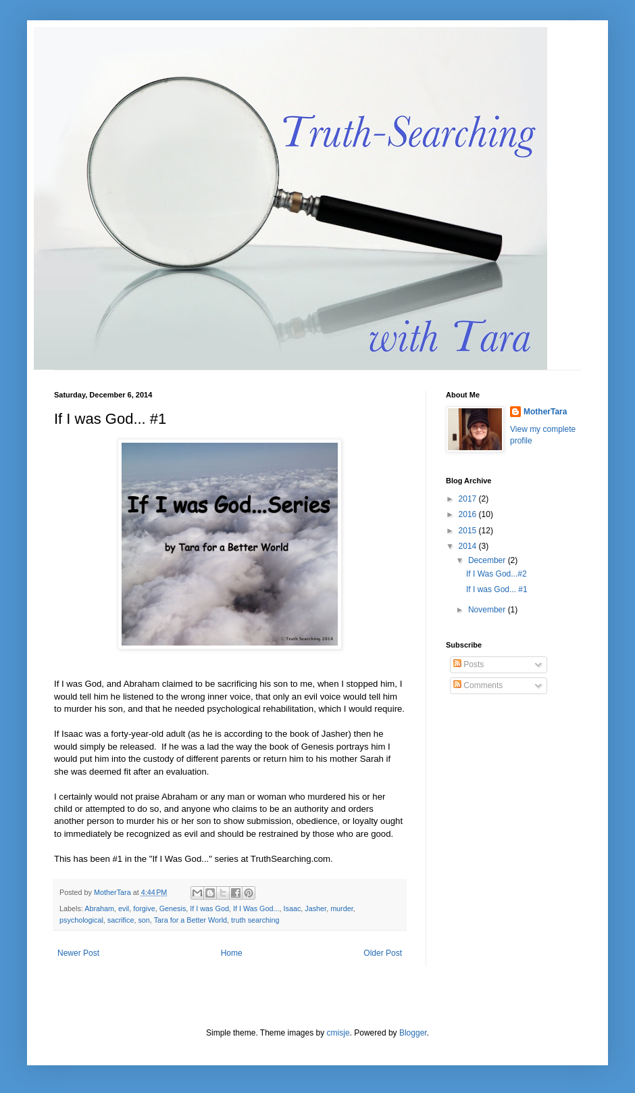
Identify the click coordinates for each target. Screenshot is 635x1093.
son (143, 920)
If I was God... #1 (497, 589)
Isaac (292, 908)
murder (341, 908)
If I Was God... (256, 908)
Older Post (382, 953)
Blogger (413, 1033)
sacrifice (120, 920)
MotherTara (545, 411)
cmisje (338, 1033)
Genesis (172, 908)
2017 (469, 499)
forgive (144, 908)
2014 (469, 546)
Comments (478, 685)
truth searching (255, 920)
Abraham (99, 908)
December (488, 560)
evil (123, 908)
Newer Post (78, 953)
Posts (468, 664)
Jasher (315, 908)
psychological (81, 920)
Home (232, 953)
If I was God (209, 908)
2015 (469, 530)
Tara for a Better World (190, 920)
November (488, 609)
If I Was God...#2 (496, 574)
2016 (469, 514)
